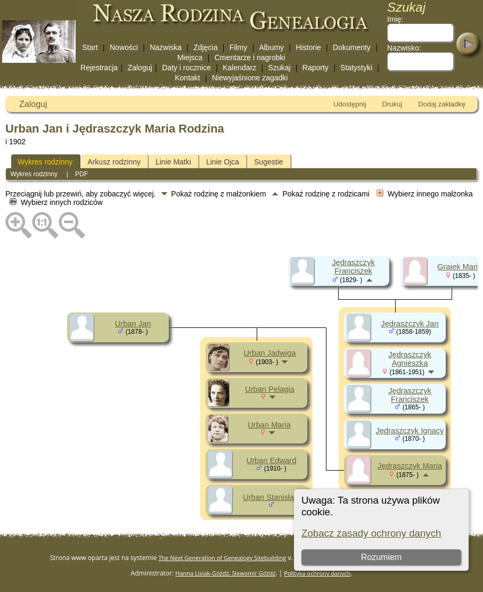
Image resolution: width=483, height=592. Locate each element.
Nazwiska (166, 47)
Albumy (271, 47)
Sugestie (268, 162)
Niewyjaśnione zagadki (250, 77)
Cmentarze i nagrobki (250, 57)
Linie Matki (173, 162)
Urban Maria (269, 425)
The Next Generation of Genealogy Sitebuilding (222, 558)
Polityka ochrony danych (317, 573)
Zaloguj (140, 67)
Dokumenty (352, 47)
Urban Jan (133, 323)
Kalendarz (239, 67)
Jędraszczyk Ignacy (410, 430)
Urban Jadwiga (270, 353)
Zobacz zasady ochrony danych (371, 533)
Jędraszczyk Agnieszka (409, 358)
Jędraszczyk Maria (410, 466)
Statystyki (356, 67)
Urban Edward (272, 460)
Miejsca (189, 57)
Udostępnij (349, 104)
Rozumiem (381, 557)
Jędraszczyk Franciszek (353, 266)
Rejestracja (99, 67)
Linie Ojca (222, 162)
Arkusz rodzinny (114, 162)
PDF (81, 174)
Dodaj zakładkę (441, 104)
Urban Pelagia (269, 389)
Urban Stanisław (271, 497)
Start (90, 47)
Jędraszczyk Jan (409, 323)
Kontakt (187, 77)
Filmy (238, 47)
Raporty (315, 67)
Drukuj (392, 104)
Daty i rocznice (186, 67)
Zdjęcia (205, 47)
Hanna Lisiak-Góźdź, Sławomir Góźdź (225, 573)
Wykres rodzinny (45, 162)
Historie (308, 47)
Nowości (124, 47)
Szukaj (279, 67)
